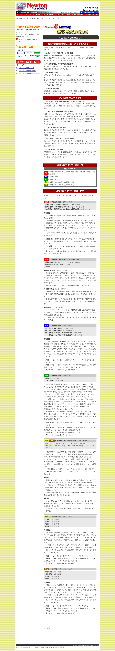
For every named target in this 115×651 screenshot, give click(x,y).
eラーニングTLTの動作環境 (27, 71)
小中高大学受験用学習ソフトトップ (35, 18)
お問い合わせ (65, 12)
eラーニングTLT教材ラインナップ (29, 74)
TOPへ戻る (46, 628)
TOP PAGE (19, 18)
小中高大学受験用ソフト (41, 647)
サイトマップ (75, 12)
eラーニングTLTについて (26, 68)
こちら (82, 195)
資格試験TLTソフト (28, 647)
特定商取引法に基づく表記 (56, 647)
